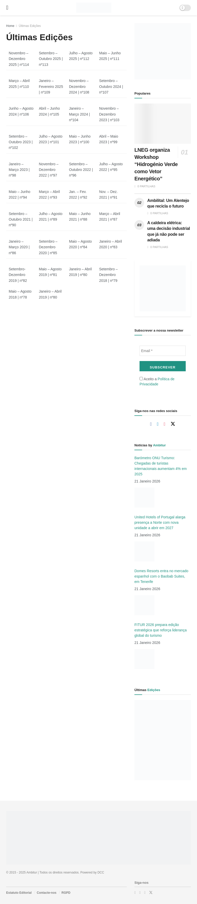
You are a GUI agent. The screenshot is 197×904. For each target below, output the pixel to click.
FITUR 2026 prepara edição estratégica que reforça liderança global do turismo (160, 630)
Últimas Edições (30, 26)
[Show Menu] (7, 7)
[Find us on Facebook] (151, 424)
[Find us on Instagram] (164, 424)
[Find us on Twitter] (173, 424)
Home (10, 26)
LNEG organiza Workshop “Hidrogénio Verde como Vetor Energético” (156, 164)
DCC (100, 872)
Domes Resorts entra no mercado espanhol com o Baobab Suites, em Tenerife (161, 576)
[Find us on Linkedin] (158, 424)
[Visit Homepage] (94, 8)
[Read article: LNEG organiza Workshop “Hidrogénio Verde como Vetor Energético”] (162, 124)
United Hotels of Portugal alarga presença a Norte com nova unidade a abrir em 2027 (159, 522)
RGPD (66, 893)
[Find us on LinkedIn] (140, 893)
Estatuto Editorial (19, 893)
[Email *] (163, 351)
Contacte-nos (46, 893)
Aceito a (157, 381)
